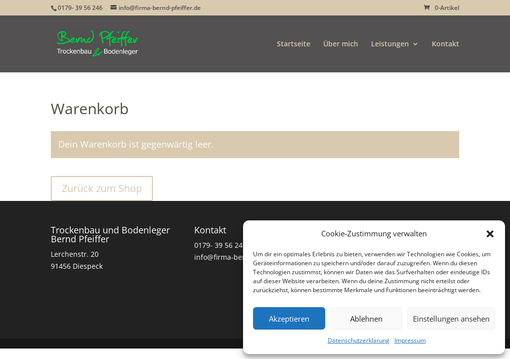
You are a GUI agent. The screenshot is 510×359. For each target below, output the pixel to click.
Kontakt (445, 44)
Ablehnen (366, 319)
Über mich (340, 44)
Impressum (410, 340)
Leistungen (390, 44)
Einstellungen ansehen (451, 319)
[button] (490, 234)
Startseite (293, 44)
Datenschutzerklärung (358, 340)
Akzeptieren (289, 319)
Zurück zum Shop (102, 188)
